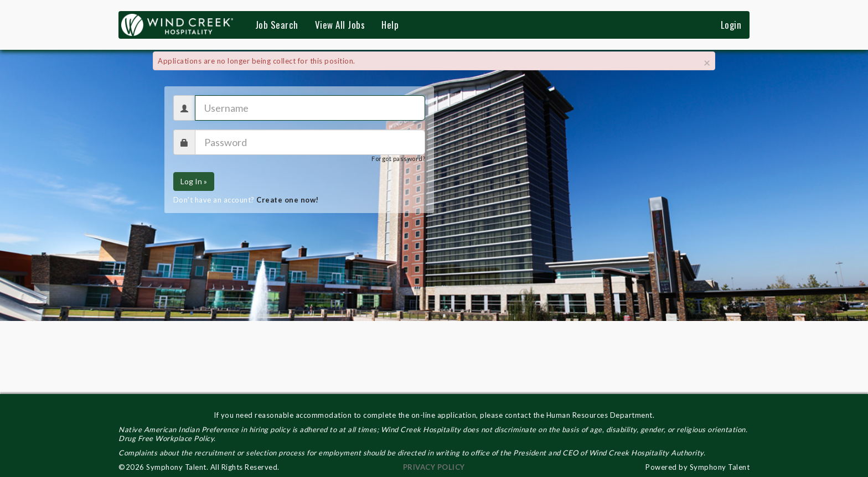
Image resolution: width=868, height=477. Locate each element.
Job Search (276, 25)
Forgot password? (398, 158)
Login (731, 25)
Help (390, 25)
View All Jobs (340, 25)
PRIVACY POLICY (434, 467)
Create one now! (287, 199)
